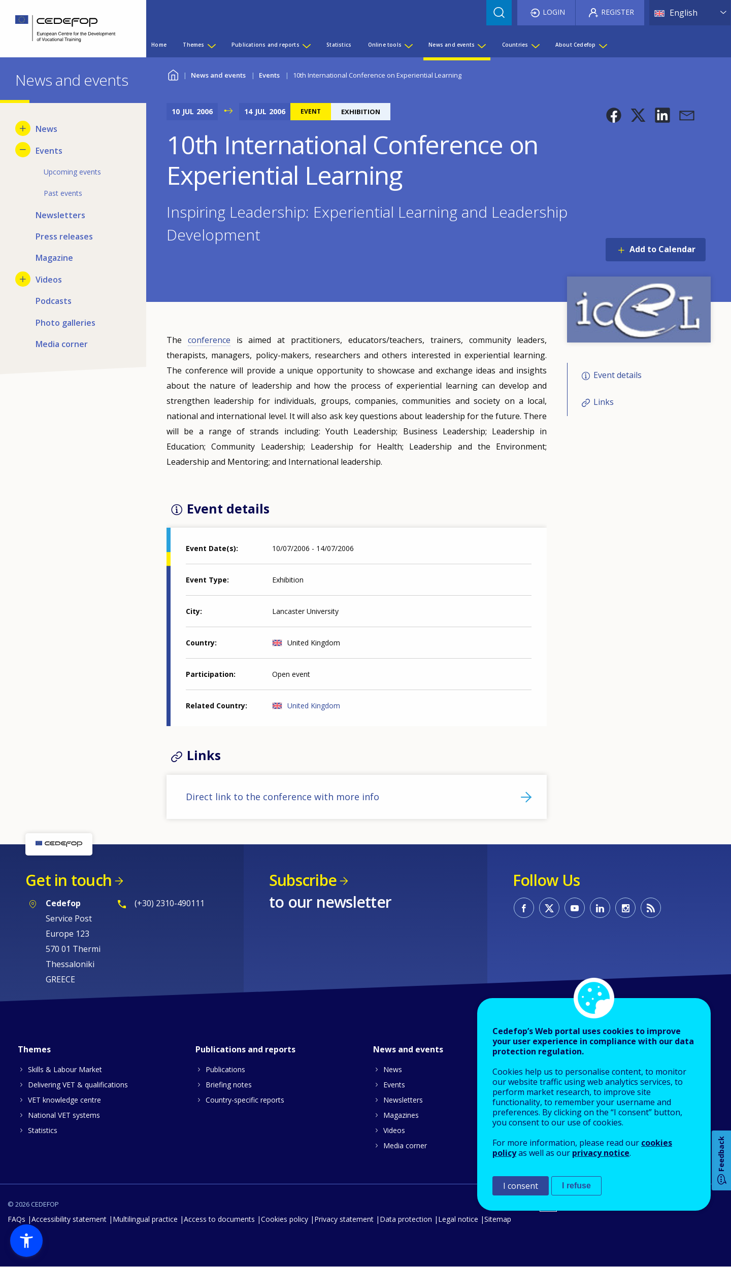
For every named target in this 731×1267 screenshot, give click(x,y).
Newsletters (403, 1100)
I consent (520, 1185)
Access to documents (219, 1219)
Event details (617, 375)
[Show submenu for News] (22, 128)
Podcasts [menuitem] (54, 300)
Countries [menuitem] (515, 44)
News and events (218, 75)
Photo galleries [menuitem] (65, 322)
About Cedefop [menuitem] (575, 44)
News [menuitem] (46, 128)
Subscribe (303, 880)
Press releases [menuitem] (64, 236)
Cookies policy (284, 1219)
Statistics (42, 1130)
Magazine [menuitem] (54, 257)
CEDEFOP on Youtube (574, 908)
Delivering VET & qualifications (78, 1084)
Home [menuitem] (159, 44)
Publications (225, 1069)
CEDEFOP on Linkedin (600, 908)
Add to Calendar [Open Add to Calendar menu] (662, 249)
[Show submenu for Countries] (535, 44)
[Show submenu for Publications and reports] (306, 44)
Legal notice (458, 1219)
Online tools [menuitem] (385, 44)
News (392, 1069)
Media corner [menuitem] (62, 344)
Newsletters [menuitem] (60, 215)
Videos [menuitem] (49, 279)
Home (173, 73)
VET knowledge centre (64, 1100)
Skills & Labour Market (65, 1069)
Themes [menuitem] (193, 44)
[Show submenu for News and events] (481, 44)
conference (209, 340)
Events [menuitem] (49, 150)
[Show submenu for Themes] (211, 44)
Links (603, 401)
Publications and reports (245, 1049)
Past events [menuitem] (63, 193)
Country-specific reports (245, 1100)
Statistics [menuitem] (338, 44)
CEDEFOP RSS (651, 908)
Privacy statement (344, 1219)
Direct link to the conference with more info (282, 797)
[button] (614, 115)
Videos (394, 1130)
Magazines (401, 1115)
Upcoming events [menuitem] (72, 172)
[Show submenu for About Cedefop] (602, 44)
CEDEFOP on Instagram (625, 908)
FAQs (16, 1219)
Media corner (405, 1145)
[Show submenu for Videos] (22, 279)
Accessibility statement (69, 1219)
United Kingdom (313, 705)
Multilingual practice (145, 1219)
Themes (34, 1049)
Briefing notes (229, 1084)
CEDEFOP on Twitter (549, 908)
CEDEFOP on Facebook (524, 908)
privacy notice (600, 1152)
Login (554, 12)
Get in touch (68, 880)
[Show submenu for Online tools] (408, 44)
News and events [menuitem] (451, 44)
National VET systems (64, 1115)
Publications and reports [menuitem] (265, 44)
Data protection (406, 1219)
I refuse (576, 1185)
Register (617, 12)
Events (269, 75)
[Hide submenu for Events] (22, 149)
